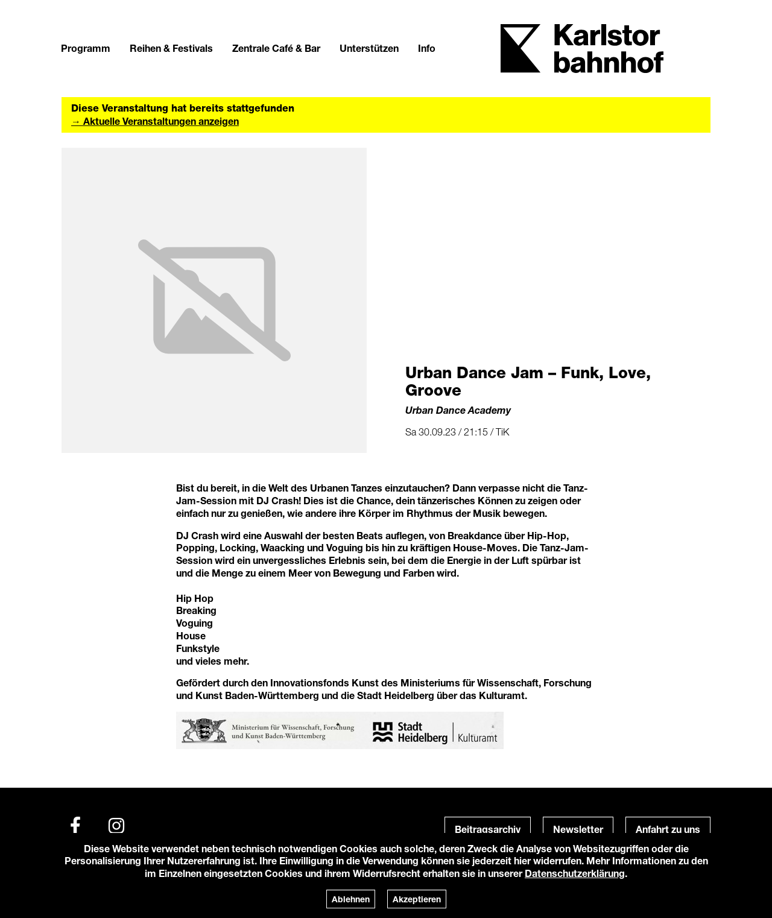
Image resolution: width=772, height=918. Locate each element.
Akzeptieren (417, 899)
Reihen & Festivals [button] (171, 48)
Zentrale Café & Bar (276, 48)
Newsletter (578, 829)
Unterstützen (369, 48)
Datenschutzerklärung (575, 873)
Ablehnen (351, 899)
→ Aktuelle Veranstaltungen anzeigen (155, 121)
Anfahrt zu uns (668, 829)
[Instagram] (116, 826)
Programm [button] (85, 48)
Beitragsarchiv (487, 829)
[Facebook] (75, 826)
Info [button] (426, 48)
